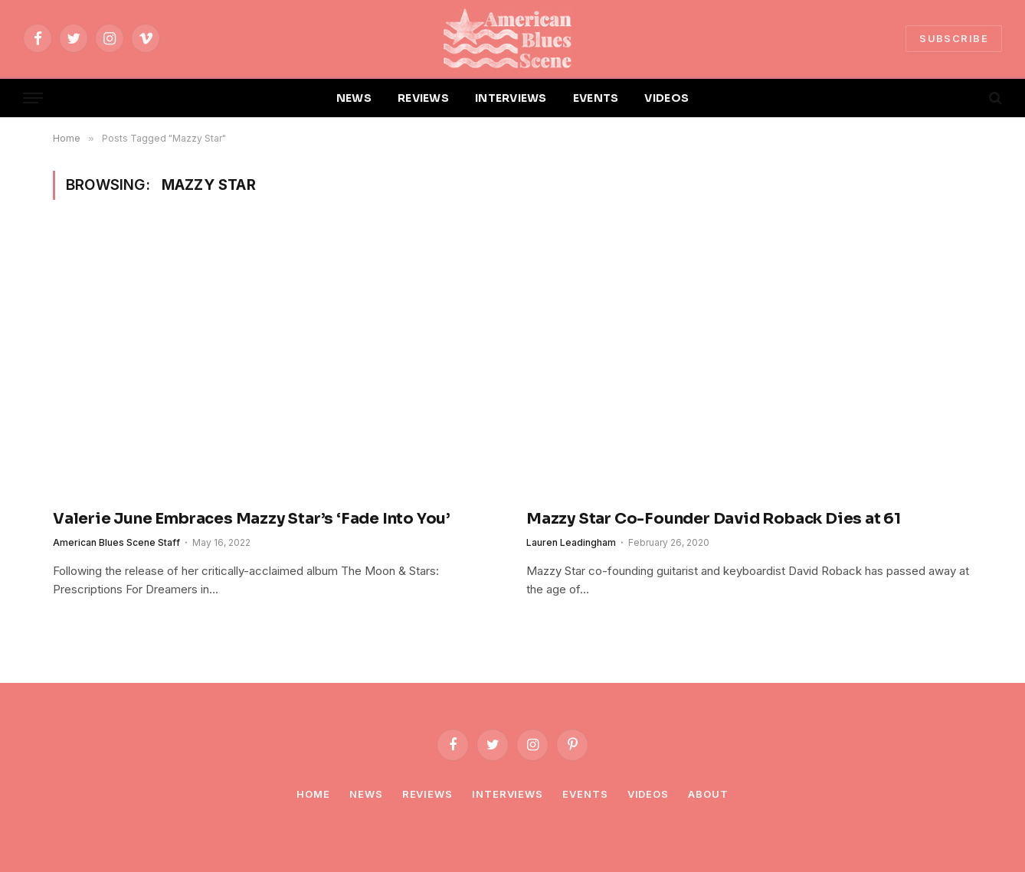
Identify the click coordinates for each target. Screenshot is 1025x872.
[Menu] (33, 98)
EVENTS (596, 98)
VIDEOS (666, 98)
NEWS (354, 98)
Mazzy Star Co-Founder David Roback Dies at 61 (713, 518)
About (708, 794)
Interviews (507, 794)
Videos (648, 794)
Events (584, 794)
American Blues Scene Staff (116, 542)
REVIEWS (423, 98)
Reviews (427, 794)
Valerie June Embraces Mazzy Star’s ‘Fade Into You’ (253, 518)
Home (313, 794)
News (366, 794)
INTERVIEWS (511, 98)
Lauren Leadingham (571, 542)
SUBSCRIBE (953, 38)
